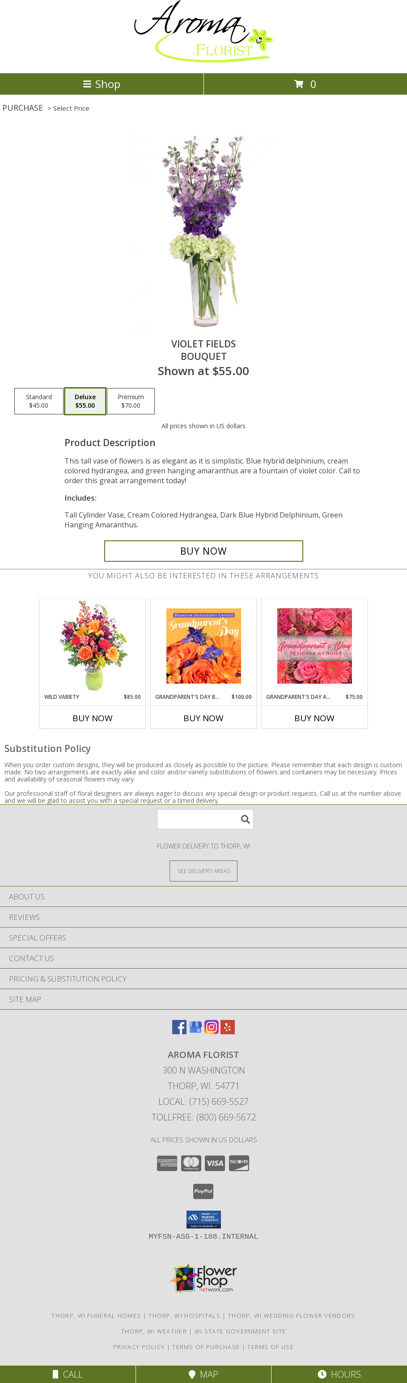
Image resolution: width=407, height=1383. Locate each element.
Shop (101, 83)
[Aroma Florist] (203, 60)
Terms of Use (270, 1347)
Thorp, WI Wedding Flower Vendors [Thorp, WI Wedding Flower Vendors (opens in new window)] (292, 1316)
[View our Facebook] (179, 1031)
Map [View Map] (203, 1374)
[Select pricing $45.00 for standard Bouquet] (39, 401)
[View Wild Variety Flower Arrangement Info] (92, 646)
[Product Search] (205, 819)
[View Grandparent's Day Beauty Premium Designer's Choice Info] (203, 646)
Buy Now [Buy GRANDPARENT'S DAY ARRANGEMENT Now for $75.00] (314, 718)
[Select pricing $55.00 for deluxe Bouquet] (85, 401)
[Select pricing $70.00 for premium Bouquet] (130, 401)
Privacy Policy (139, 1347)
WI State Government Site (240, 1331)
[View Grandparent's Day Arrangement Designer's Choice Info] (314, 646)
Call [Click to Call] (68, 1374)
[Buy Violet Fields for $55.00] (203, 551)
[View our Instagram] (211, 1031)
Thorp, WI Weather (154, 1331)
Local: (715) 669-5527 (203, 1101)
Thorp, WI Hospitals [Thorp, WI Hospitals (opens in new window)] (184, 1316)
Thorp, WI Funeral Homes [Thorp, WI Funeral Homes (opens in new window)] (96, 1316)
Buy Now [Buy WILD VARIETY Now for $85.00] (92, 718)
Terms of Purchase (206, 1347)
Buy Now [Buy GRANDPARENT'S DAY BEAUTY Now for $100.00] (203, 718)
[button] (204, 1219)
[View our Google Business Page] (195, 1031)
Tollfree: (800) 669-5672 (204, 1117)
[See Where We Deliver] (203, 870)
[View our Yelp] (227, 1031)
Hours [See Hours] (339, 1374)
